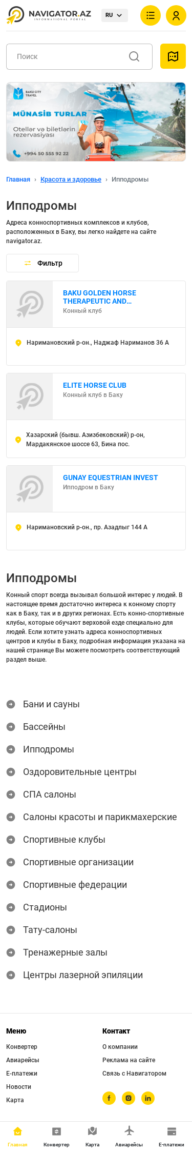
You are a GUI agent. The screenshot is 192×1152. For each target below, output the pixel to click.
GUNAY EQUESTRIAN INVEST (110, 477)
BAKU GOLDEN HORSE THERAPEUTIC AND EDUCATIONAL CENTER (101, 297)
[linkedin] (148, 1098)
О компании (120, 1046)
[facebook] (109, 1098)
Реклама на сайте (128, 1060)
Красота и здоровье (70, 179)
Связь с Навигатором (134, 1073)
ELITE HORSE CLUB (94, 385)
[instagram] (128, 1098)
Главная (18, 179)
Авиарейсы (22, 1060)
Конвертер (21, 1046)
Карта (15, 1100)
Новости (18, 1086)
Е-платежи (21, 1073)
